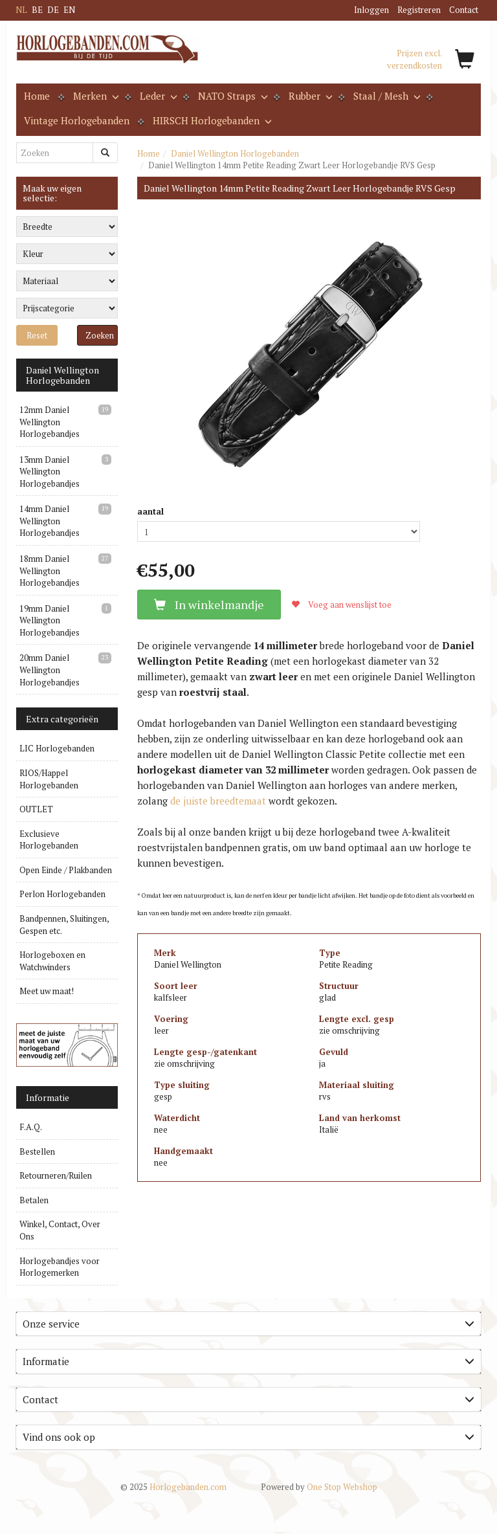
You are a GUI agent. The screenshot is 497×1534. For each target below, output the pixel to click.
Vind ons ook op (248, 1436)
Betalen (34, 1200)
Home (37, 95)
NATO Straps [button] (231, 95)
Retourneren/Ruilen (55, 1175)
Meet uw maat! (46, 991)
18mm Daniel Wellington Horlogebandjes (49, 570)
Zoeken (99, 335)
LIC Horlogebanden (56, 748)
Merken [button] (94, 95)
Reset (37, 335)
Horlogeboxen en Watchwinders (52, 961)
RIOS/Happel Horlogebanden (48, 779)
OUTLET (36, 809)
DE (53, 10)
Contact (463, 10)
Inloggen (371, 10)
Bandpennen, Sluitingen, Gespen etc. (64, 925)
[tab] (248, 1324)
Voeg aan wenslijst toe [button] (341, 604)
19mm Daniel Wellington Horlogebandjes (49, 620)
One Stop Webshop (319, 1487)
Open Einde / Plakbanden (65, 870)
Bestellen (37, 1151)
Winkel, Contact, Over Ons (59, 1230)
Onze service (248, 1323)
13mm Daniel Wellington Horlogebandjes (49, 471)
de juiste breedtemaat (218, 800)
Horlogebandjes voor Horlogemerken (59, 1267)
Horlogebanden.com (173, 1487)
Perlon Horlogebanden (62, 894)
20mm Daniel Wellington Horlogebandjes (49, 669)
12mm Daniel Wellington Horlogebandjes (49, 421)
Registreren (419, 10)
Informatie (248, 1361)
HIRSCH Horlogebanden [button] (211, 120)
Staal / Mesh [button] (385, 95)
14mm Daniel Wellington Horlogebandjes (49, 521)
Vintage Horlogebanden (76, 120)
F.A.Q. (30, 1127)
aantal (150, 511)
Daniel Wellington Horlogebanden (235, 153)
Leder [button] (157, 95)
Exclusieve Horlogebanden (48, 840)
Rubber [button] (309, 95)
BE (37, 10)
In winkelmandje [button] (209, 604)
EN (69, 10)
